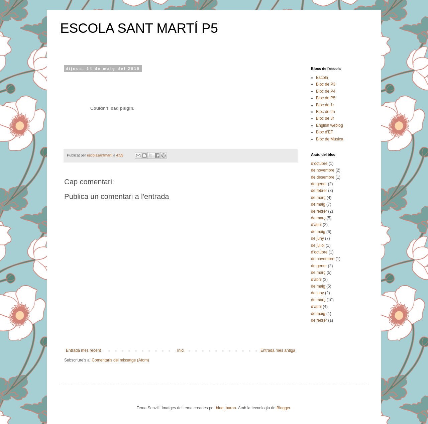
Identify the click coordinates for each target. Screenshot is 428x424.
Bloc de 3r (325, 118)
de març (318, 197)
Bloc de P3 (325, 84)
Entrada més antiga (277, 350)
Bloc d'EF (324, 132)
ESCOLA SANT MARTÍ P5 (139, 28)
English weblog (329, 125)
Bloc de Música (329, 139)
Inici (180, 350)
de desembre (322, 177)
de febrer (319, 190)
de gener (319, 184)
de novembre (322, 170)
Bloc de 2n (325, 111)
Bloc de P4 (325, 91)
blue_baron (226, 408)
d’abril (316, 224)
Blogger (283, 408)
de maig (318, 204)
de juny (317, 238)
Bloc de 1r (325, 105)
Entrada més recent (83, 350)
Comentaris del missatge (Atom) (120, 360)
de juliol (318, 245)
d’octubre (319, 163)
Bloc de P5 (325, 98)
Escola (322, 77)
